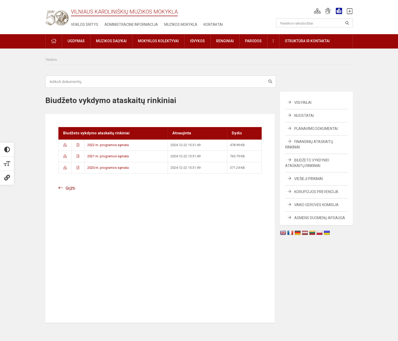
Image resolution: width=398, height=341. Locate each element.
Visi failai (302, 102)
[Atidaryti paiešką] (347, 23)
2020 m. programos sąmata (108, 168)
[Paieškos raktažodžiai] (314, 23)
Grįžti (70, 188)
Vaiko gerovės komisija (316, 205)
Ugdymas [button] (76, 41)
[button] (317, 11)
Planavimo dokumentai (316, 129)
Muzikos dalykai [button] (111, 41)
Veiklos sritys (84, 24)
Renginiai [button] (225, 41)
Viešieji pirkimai (308, 179)
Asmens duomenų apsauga (319, 218)
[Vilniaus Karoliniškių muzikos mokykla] (57, 15)
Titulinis (51, 60)
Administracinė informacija (131, 24)
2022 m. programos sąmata (108, 145)
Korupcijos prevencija (316, 192)
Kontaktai (213, 24)
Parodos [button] (253, 41)
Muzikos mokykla (180, 24)
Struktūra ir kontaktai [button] (307, 41)
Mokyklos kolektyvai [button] (158, 41)
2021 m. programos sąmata (108, 156)
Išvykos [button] (197, 41)
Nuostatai (304, 115)
